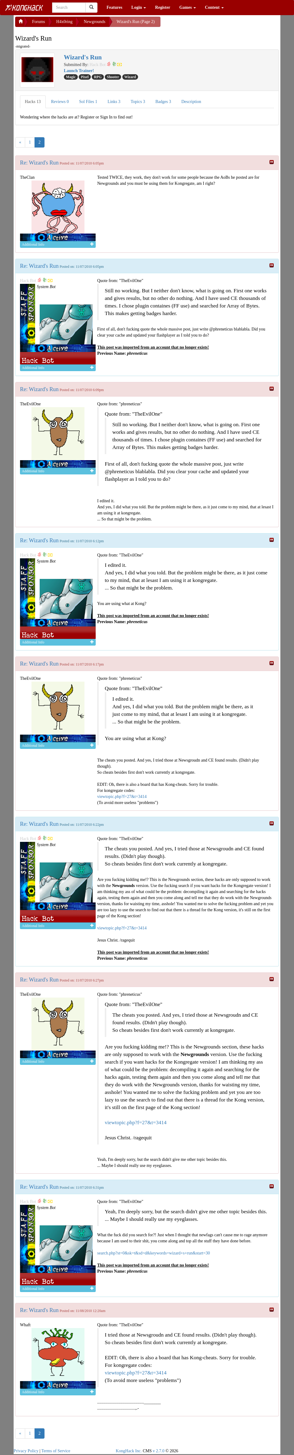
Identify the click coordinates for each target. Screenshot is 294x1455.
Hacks (33, 101)
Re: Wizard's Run (39, 163)
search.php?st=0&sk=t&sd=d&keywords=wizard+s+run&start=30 (153, 1253)
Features (114, 7)
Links (113, 101)
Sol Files (88, 101)
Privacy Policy (26, 1451)
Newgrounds (94, 21)
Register (162, 7)
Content (214, 7)
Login (138, 7)
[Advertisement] (208, 24)
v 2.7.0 (158, 1451)
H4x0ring (64, 21)
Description (191, 101)
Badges (163, 101)
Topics (138, 101)
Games (187, 7)
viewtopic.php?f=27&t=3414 (122, 796)
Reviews (60, 101)
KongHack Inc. (129, 1451)
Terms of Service (55, 1451)
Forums (38, 21)
